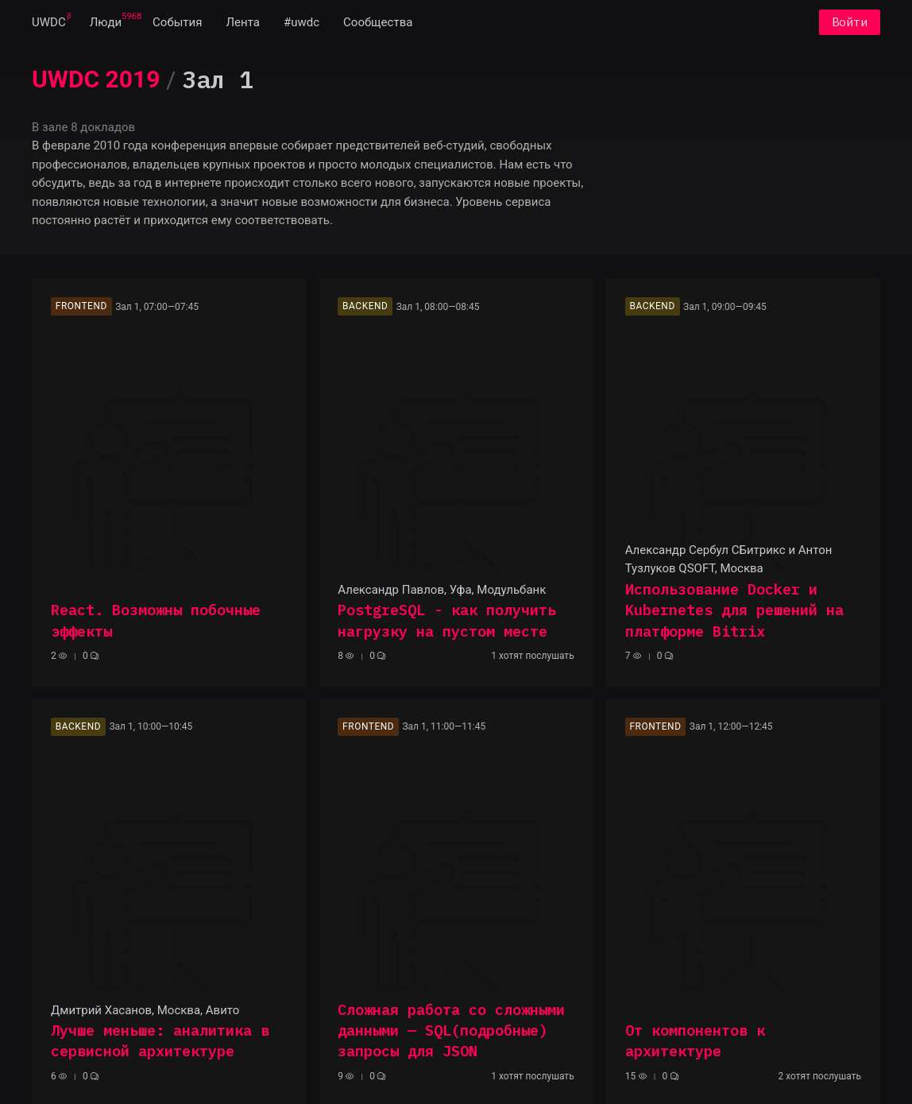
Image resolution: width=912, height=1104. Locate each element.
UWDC (49, 22)
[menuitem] (49, 22)
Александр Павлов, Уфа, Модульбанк (442, 590)
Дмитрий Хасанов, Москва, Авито (145, 1010)
